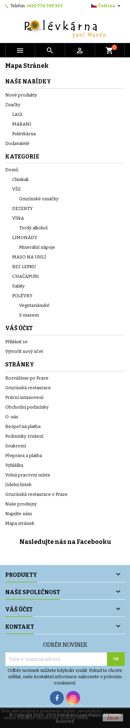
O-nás (11, 416)
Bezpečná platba (23, 426)
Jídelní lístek (18, 484)
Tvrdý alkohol (33, 227)
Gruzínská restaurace (28, 387)
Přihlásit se (16, 341)
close (113, 717)
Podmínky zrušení (24, 436)
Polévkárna (24, 133)
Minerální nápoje (37, 247)
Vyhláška (14, 465)
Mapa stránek (19, 523)
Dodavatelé (17, 143)
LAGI (17, 114)
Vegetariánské (34, 305)
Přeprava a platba (23, 455)
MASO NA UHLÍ (29, 257)
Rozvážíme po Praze (27, 378)
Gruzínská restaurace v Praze (36, 494)
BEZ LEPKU (24, 266)
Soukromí (15, 445)
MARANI (21, 124)
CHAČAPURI (25, 276)
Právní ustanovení (24, 397)
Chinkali (20, 179)
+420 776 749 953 (44, 5)
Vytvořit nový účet (24, 351)
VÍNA (18, 218)
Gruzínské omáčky (39, 198)
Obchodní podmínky (27, 407)
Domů (11, 169)
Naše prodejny (21, 504)
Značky (12, 104)
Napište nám (18, 513)
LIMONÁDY (24, 237)
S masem (29, 315)
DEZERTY (22, 208)
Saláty (18, 286)
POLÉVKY (22, 295)
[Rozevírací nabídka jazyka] (106, 6)
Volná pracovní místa (27, 474)
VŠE (16, 189)
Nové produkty (21, 95)
